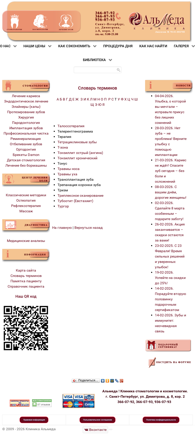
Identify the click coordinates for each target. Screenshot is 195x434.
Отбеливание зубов (26, 144)
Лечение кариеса (26, 96)
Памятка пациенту (26, 281)
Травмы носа (68, 169)
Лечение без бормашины (26, 165)
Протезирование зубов (26, 112)
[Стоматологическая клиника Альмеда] (95, 429)
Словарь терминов (26, 276)
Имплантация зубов (26, 128)
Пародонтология (26, 123)
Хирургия (26, 117)
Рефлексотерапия (26, 206)
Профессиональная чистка (26, 133)
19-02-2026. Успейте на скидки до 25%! (170, 277)
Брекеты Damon (26, 155)
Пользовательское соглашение (97, 420)
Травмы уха (67, 174)
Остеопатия (26, 200)
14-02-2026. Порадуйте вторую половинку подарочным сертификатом (170, 299)
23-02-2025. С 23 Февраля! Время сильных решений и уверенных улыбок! (170, 256)
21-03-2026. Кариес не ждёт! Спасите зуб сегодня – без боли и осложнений (170, 171)
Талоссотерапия (70, 126)
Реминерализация (26, 139)
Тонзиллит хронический (77, 158)
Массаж (26, 211)
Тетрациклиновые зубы (77, 142)
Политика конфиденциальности (161, 420)
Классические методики (26, 195)
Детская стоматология (26, 160)
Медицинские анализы (26, 241)
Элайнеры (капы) (26, 106)
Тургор (63, 206)
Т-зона (62, 147)
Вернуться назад (88, 227)
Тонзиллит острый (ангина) (80, 153)
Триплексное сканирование (80, 195)
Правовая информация (34, 420)
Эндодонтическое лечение (26, 101)
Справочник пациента (26, 286)
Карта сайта (26, 270)
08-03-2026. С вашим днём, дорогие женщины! (170, 192)
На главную (62, 227)
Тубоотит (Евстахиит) (75, 201)
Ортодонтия (26, 149)
